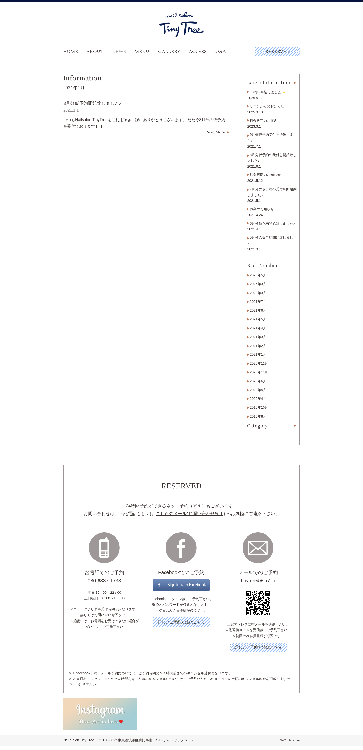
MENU (142, 51)
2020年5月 (258, 390)
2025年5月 (258, 275)
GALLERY (169, 51)
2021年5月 (258, 319)
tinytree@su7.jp (258, 580)
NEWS (119, 51)
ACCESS (198, 51)
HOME (70, 51)
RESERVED (277, 51)
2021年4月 (258, 328)
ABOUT (94, 51)
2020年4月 (258, 399)
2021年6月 (258, 310)
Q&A (220, 51)
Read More (215, 132)
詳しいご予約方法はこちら (181, 622)
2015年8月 (258, 416)
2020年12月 (259, 363)
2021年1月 (258, 354)
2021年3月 (258, 337)
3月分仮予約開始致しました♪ (92, 103)
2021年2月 (258, 346)
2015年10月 (259, 407)
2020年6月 (258, 381)
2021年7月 (258, 302)
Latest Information (269, 83)
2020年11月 (259, 372)
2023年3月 (258, 293)
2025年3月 (258, 284)
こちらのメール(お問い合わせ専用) (190, 513)
